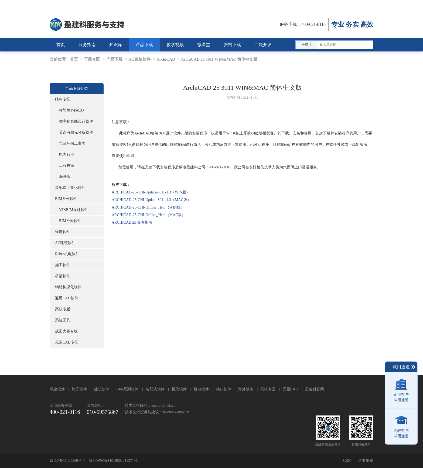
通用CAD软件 (66, 298)
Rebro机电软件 (67, 254)
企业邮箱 (365, 461)
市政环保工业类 (72, 143)
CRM (347, 461)
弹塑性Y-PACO (71, 110)
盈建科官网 (314, 389)
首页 (74, 59)
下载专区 (92, 59)
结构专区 (62, 99)
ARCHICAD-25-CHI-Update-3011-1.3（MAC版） (151, 200)
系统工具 (62, 320)
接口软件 (223, 389)
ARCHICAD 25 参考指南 (132, 222)
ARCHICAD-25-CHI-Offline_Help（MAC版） (149, 215)
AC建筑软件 (139, 59)
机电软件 (201, 389)
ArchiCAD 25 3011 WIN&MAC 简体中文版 (219, 59)
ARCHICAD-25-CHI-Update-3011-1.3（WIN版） (151, 192)
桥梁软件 (62, 276)
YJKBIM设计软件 (73, 210)
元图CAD (290, 389)
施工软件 (62, 265)
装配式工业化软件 (70, 188)
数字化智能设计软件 (76, 121)
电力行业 (66, 154)
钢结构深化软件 (68, 287)
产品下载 (114, 59)
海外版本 (245, 389)
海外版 (64, 177)
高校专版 (62, 309)
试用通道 (404, 367)
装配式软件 (155, 389)
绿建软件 (62, 232)
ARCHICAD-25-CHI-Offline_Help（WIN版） (148, 207)
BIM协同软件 (70, 221)
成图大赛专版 (66, 331)
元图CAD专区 (66, 342)
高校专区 (267, 389)
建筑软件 (101, 389)
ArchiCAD (165, 59)
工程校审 (66, 166)
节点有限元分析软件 (76, 132)
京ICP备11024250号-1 (67, 461)
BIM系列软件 (66, 199)
